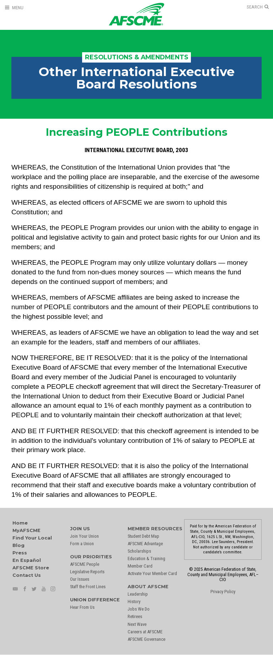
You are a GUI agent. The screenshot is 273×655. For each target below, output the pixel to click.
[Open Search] (257, 7)
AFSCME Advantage (145, 543)
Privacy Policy (222, 591)
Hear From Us (82, 607)
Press (19, 552)
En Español (26, 560)
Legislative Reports (87, 571)
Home (20, 523)
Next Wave (137, 624)
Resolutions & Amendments (136, 57)
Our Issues (79, 579)
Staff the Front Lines (88, 586)
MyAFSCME (26, 530)
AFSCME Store (30, 567)
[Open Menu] (14, 7)
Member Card (140, 566)
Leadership (138, 594)
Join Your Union (84, 536)
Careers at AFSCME (145, 631)
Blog (18, 545)
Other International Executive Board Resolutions (137, 78)
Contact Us (26, 575)
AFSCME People (84, 564)
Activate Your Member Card (152, 573)
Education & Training (146, 558)
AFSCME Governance (146, 639)
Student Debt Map (143, 536)
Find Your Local (32, 538)
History (134, 601)
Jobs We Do (139, 609)
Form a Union (82, 543)
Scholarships (139, 551)
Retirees (135, 616)
